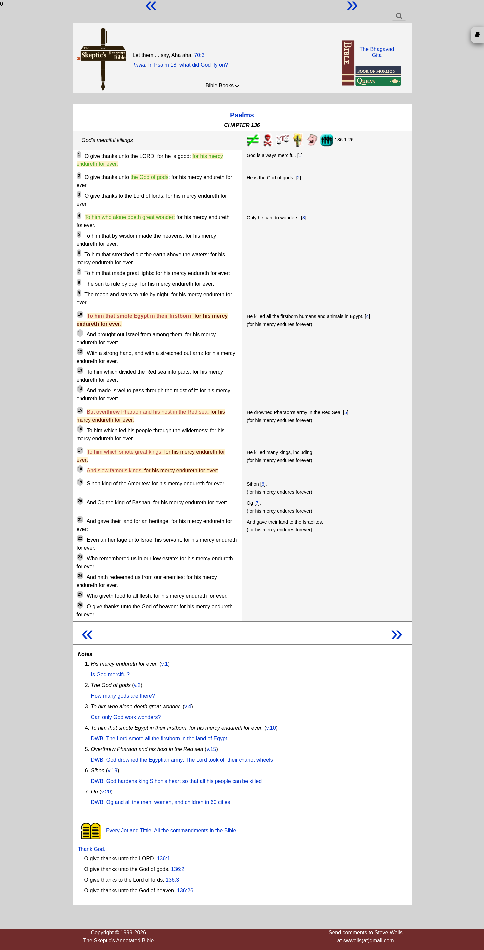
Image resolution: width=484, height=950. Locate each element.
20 (80, 501)
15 (80, 410)
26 (80, 605)
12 (80, 351)
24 (80, 575)
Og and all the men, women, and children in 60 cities (168, 802)
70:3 (199, 55)
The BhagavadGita (376, 52)
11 (80, 333)
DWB (97, 738)
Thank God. (92, 849)
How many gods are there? (123, 696)
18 (80, 469)
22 (80, 538)
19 (80, 482)
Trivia (139, 65)
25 (80, 594)
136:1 (163, 858)
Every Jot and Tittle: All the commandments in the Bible (157, 830)
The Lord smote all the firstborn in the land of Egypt (166, 738)
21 (80, 519)
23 (80, 557)
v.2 (137, 685)
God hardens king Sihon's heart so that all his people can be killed (184, 781)
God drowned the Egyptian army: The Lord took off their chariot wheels (189, 760)
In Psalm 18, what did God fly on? (188, 65)
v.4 (187, 706)
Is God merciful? (110, 674)
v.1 (164, 664)
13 (80, 370)
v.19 (112, 770)
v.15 (211, 749)
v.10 (271, 728)
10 (80, 314)
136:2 (177, 869)
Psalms (242, 115)
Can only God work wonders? (126, 717)
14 (80, 389)
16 (80, 429)
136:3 (172, 880)
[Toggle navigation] (399, 16)
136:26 (185, 890)
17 (80, 450)
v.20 (106, 791)
